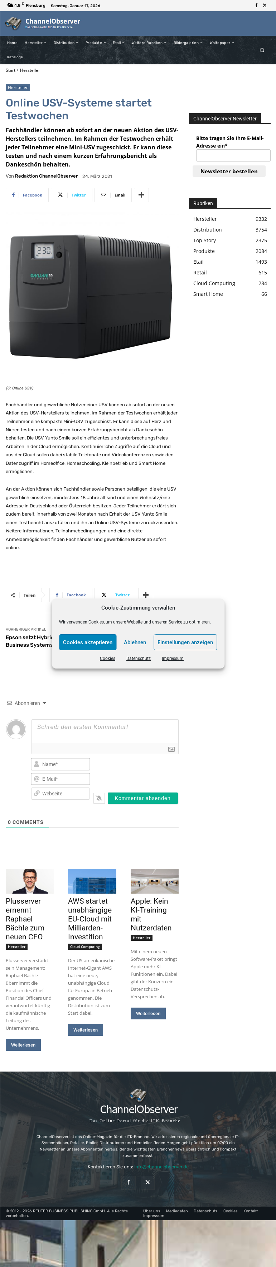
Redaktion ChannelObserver (46, 176)
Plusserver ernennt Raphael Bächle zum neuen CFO (25, 919)
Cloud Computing (85, 946)
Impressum (173, 658)
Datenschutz (138, 658)
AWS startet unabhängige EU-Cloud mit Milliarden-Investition (90, 919)
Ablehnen (135, 642)
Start (10, 70)
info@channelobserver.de (161, 1166)
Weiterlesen (23, 1045)
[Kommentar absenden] (143, 798)
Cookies (107, 658)
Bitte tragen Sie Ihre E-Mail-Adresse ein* (230, 142)
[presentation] (144, 770)
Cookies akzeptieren (87, 642)
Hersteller (30, 70)
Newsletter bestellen (229, 171)
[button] (262, 50)
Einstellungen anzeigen (185, 642)
